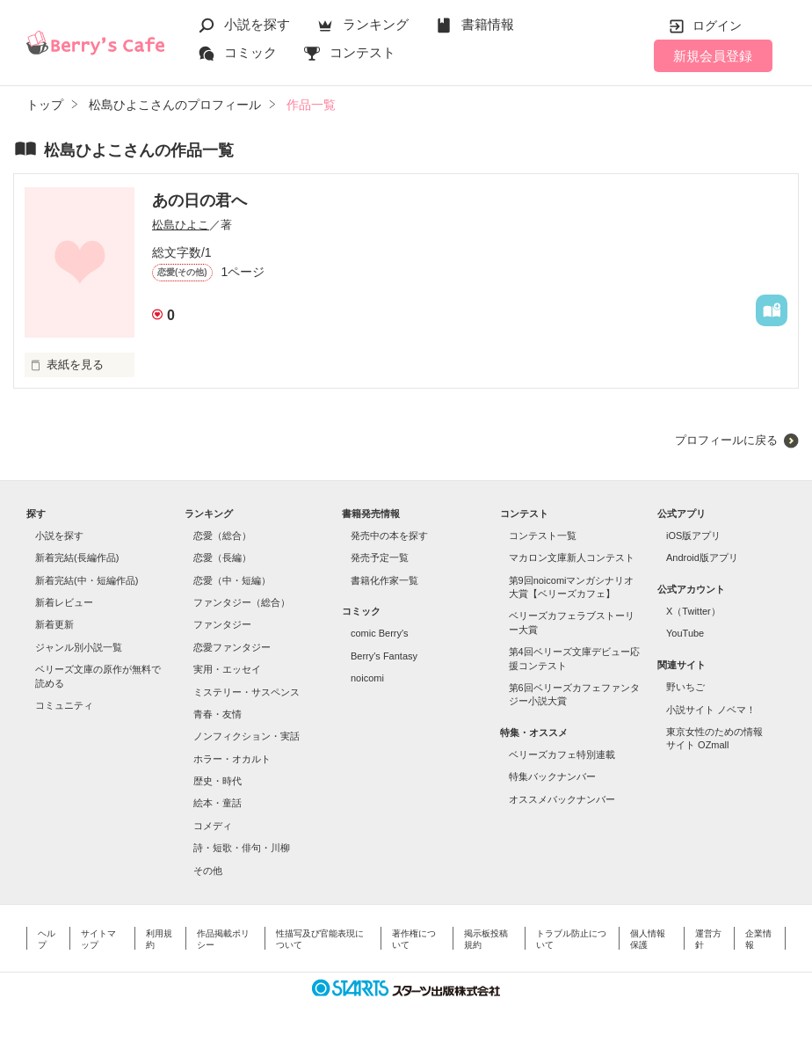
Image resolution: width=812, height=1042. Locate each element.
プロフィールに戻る (726, 440)
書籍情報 (487, 24)
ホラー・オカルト (232, 759)
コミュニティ (64, 705)
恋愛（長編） (222, 557)
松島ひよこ (180, 224)
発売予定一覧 (380, 557)
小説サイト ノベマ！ (711, 709)
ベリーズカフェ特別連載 (562, 754)
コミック (250, 52)
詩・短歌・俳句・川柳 (241, 847)
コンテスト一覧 (542, 535)
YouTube (685, 633)
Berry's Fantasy (384, 656)
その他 (207, 870)
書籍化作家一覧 (384, 580)
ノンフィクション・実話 (246, 736)
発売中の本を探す (389, 535)
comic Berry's (380, 633)
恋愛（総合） (222, 535)
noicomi (367, 678)
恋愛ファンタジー (232, 647)
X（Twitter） (693, 611)
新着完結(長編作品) (77, 557)
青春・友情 (217, 714)
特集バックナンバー (552, 776)
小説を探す (257, 24)
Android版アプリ (702, 557)
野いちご (685, 686)
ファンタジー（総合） (241, 602)
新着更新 (54, 624)
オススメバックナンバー (562, 799)
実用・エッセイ (227, 669)
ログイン (717, 25)
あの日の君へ (199, 200)
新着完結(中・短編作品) (86, 580)
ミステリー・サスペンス (246, 692)
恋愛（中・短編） (232, 580)
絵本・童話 (217, 803)
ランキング (376, 24)
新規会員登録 (712, 55)
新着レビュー (64, 602)
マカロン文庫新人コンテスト (571, 557)
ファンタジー (222, 624)
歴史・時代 (217, 781)
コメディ (212, 825)
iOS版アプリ (693, 535)
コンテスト (362, 52)
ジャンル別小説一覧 (78, 647)
